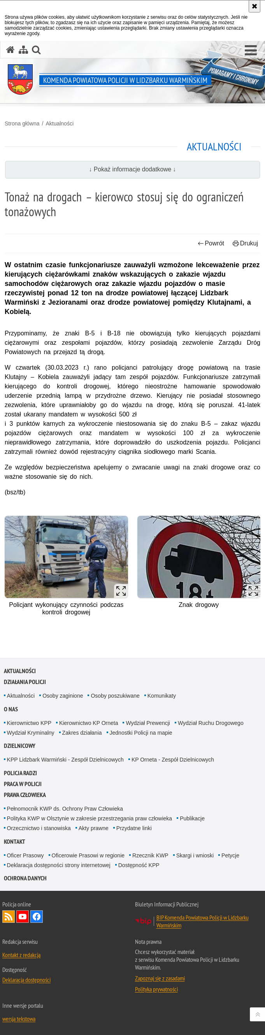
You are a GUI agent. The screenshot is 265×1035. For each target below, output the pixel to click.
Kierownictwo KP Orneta (88, 723)
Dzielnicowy (19, 746)
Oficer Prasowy (25, 855)
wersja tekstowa (18, 1019)
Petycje (230, 855)
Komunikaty (161, 696)
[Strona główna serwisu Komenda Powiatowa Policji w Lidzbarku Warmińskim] (10, 50)
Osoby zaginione (62, 696)
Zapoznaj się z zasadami (160, 978)
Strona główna (22, 123)
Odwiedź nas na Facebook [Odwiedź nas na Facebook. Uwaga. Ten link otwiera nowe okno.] (36, 916)
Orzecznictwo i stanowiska (39, 828)
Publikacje (192, 818)
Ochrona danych (25, 878)
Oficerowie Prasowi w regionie (88, 855)
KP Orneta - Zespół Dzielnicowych (173, 759)
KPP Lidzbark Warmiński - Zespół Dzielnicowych (65, 759)
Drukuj (245, 243)
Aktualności (60, 123)
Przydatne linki (134, 828)
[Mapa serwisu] (23, 50)
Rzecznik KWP (150, 855)
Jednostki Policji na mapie (141, 733)
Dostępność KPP (139, 865)
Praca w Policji (23, 784)
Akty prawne (94, 828)
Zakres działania (82, 733)
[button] (251, 50)
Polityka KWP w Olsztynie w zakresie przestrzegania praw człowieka (89, 818)
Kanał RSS (8, 916)
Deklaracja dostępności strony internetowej (59, 865)
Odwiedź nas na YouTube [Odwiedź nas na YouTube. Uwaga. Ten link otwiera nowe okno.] (22, 916)
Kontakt (14, 842)
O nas (11, 709)
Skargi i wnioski (195, 855)
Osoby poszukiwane (115, 696)
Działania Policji (25, 682)
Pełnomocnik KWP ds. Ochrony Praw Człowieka (65, 809)
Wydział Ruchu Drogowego (211, 723)
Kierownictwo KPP (29, 723)
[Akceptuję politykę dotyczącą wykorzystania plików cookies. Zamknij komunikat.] (254, 6)
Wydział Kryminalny (30, 733)
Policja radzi (20, 773)
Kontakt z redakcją (21, 955)
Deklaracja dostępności (26, 980)
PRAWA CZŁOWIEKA (25, 795)
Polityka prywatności (156, 989)
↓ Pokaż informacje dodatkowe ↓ (132, 169)
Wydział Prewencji (148, 723)
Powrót (211, 243)
